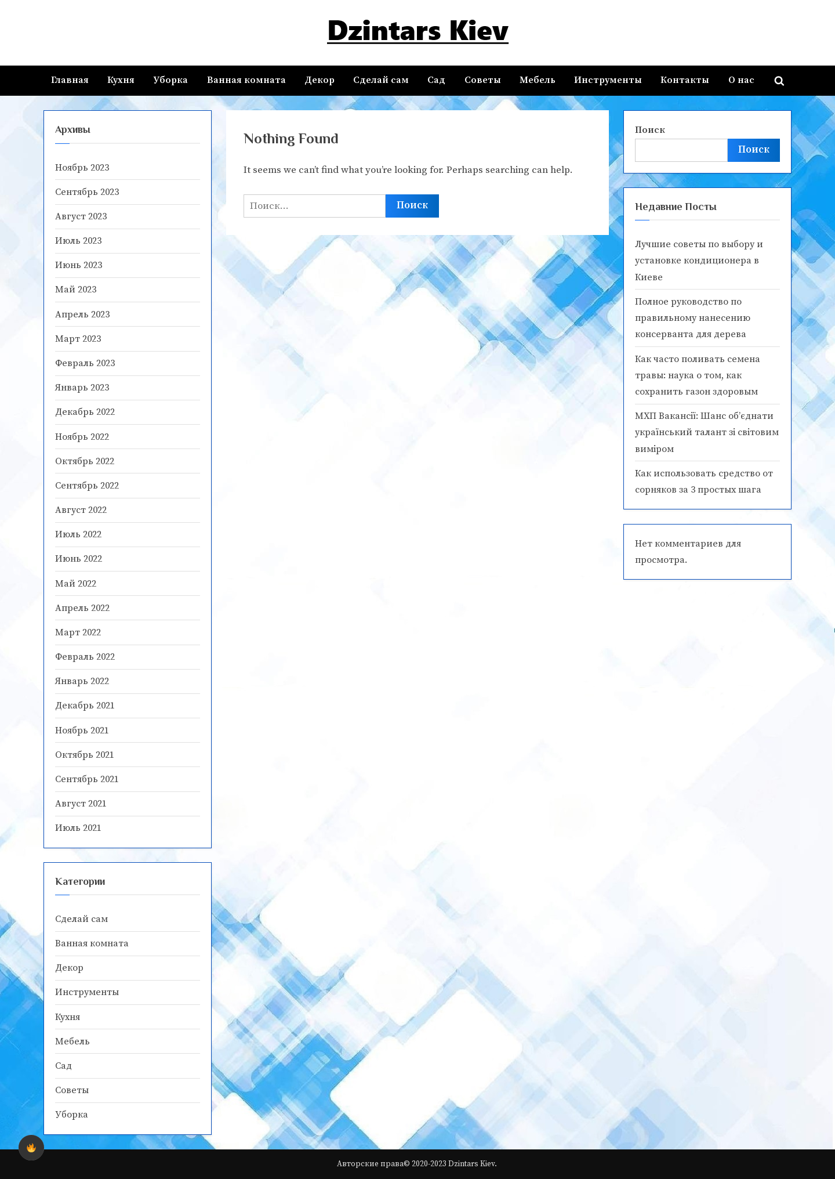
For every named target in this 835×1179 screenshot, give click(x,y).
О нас (741, 80)
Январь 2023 (82, 387)
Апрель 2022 (82, 608)
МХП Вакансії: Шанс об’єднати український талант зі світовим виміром (707, 432)
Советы (482, 80)
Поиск (650, 130)
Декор (319, 80)
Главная (70, 80)
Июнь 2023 (78, 265)
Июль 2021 (78, 828)
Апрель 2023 (82, 314)
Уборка (170, 80)
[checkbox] (31, 1147)
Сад (436, 80)
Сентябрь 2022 (87, 485)
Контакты (684, 80)
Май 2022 (75, 584)
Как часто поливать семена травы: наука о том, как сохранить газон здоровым (697, 375)
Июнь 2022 (78, 559)
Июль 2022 (78, 534)
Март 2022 (78, 632)
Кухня (121, 80)
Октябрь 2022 (84, 461)
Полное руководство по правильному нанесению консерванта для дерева (692, 318)
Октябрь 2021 (84, 755)
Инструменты (608, 80)
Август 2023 (81, 216)
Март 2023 (78, 339)
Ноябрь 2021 (82, 730)
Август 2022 (81, 510)
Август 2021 (81, 803)
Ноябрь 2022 (82, 437)
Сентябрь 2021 (87, 779)
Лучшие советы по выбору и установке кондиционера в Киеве (699, 260)
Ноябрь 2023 (82, 167)
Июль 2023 (78, 241)
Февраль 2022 (85, 657)
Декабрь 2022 (85, 412)
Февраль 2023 (85, 363)
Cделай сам (381, 80)
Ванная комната (246, 80)
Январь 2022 (82, 681)
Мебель (538, 80)
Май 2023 (75, 289)
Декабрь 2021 (85, 705)
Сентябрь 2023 (87, 192)
